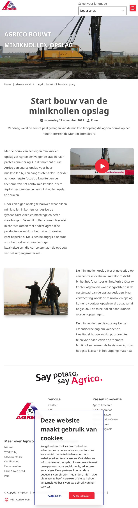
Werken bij (10, 452)
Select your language (92, 4)
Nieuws (8, 447)
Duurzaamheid (13, 456)
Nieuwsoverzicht (24, 84)
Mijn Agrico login (20, 499)
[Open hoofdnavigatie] (133, 8)
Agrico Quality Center (105, 419)
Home (7, 84)
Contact (53, 405)
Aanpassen (54, 495)
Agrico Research (102, 405)
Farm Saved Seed (14, 471)
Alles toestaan (81, 495)
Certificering (11, 461)
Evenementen (12, 466)
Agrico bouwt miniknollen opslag (56, 84)
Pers (7, 475)
